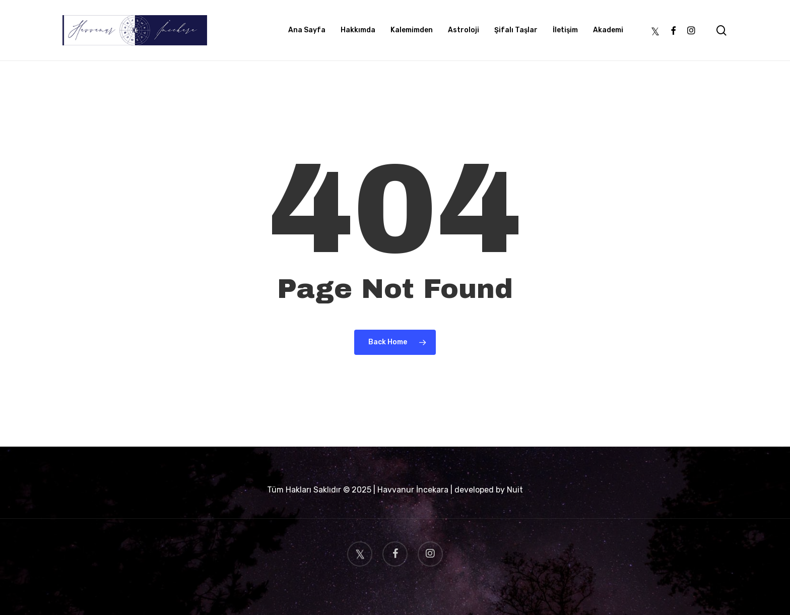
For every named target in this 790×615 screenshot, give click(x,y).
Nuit (515, 490)
